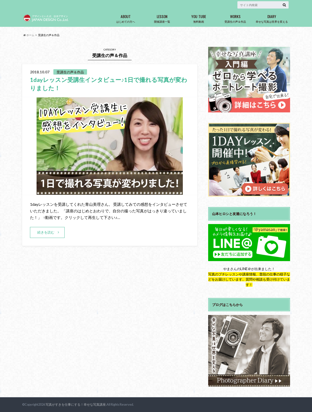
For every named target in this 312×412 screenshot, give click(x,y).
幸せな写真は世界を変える (272, 18)
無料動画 (198, 18)
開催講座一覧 (162, 18)
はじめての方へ (125, 18)
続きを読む (45, 232)
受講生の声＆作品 (235, 18)
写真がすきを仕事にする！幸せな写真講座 (76, 404)
